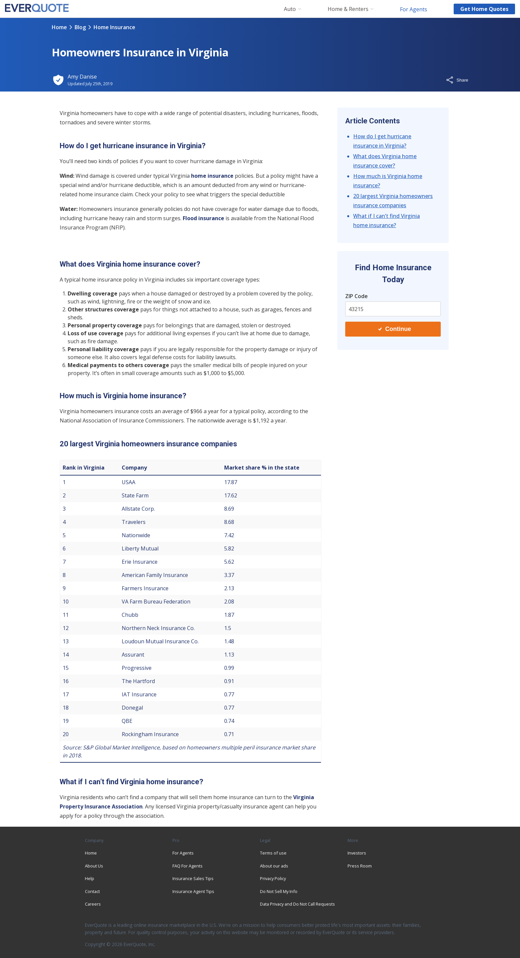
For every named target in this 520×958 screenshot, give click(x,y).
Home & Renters (348, 9)
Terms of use (273, 853)
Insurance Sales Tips (193, 878)
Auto (290, 9)
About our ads (274, 866)
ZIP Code (356, 296)
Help (89, 878)
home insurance (213, 175)
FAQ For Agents (187, 866)
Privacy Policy (273, 878)
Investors (357, 853)
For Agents (413, 9)
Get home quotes (484, 9)
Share (457, 80)
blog (80, 27)
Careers (93, 904)
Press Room (360, 866)
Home (59, 27)
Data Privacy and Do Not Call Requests (297, 904)
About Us (94, 866)
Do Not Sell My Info (278, 891)
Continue (394, 329)
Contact (92, 891)
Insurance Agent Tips (193, 891)
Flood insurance (203, 218)
